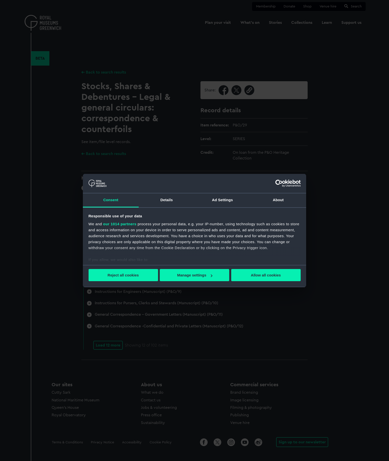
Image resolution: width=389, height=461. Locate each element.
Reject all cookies (123, 275)
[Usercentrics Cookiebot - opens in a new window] (279, 183)
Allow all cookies (266, 275)
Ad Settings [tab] (222, 200)
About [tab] (278, 200)
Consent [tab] (110, 200)
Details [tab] (167, 200)
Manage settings (194, 275)
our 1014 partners (119, 224)
